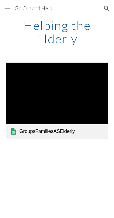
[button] (7, 8)
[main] (57, 32)
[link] (57, 100)
